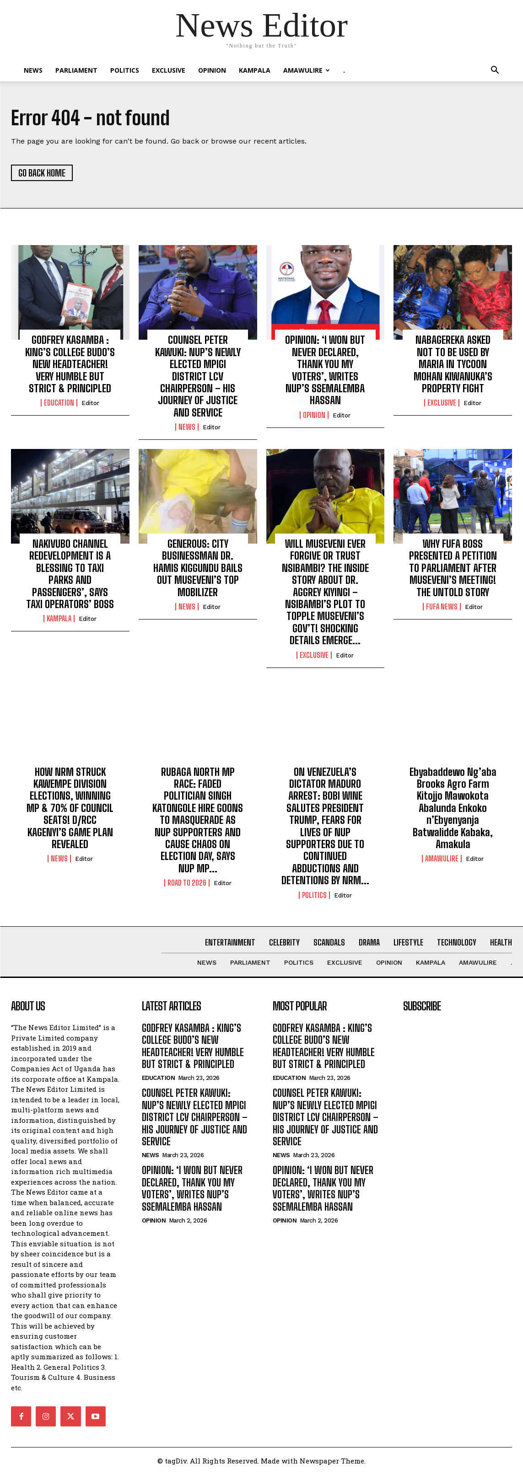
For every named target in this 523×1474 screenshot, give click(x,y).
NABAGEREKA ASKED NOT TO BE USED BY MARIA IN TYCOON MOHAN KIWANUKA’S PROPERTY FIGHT (453, 364)
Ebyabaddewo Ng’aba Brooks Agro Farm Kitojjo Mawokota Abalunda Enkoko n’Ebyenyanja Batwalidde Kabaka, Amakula (453, 808)
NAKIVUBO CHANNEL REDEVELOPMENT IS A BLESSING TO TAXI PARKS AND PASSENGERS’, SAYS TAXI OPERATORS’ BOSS (70, 574)
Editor (90, 403)
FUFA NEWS (442, 606)
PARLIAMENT (76, 70)
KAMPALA (254, 70)
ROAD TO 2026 (186, 883)
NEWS (33, 70)
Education (59, 402)
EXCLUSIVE (168, 70)
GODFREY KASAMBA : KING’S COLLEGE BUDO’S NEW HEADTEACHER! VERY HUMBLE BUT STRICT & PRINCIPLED (70, 364)
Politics (124, 70)
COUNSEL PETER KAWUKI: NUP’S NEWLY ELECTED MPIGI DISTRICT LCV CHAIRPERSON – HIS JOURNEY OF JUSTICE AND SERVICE (198, 376)
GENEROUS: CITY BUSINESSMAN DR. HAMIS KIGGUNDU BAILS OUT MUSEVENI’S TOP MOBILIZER (198, 568)
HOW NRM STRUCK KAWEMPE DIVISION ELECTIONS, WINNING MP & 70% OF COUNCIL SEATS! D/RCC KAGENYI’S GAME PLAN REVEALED (70, 808)
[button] (495, 71)
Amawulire (306, 70)
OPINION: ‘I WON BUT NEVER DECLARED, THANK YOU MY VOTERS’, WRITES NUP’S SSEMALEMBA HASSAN (325, 370)
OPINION (212, 70)
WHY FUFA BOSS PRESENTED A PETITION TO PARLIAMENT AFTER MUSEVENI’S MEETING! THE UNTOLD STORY (453, 568)
